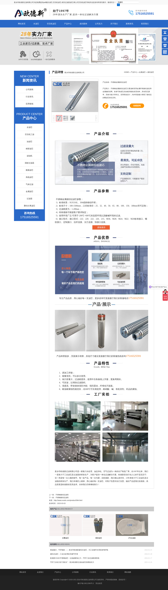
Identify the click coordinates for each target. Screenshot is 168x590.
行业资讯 (29, 97)
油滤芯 (29, 142)
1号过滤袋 (132, 538)
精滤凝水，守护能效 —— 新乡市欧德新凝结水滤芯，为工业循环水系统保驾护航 (79, 550)
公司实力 (98, 24)
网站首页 (21, 24)
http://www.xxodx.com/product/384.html (68, 500)
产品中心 (68, 24)
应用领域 (29, 104)
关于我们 (114, 24)
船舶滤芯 (29, 170)
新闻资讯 (129, 24)
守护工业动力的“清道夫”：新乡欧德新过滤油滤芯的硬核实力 (72, 562)
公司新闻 (29, 89)
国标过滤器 (29, 163)
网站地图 (127, 572)
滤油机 (29, 156)
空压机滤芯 (51, 24)
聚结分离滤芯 (29, 206)
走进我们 (40, 572)
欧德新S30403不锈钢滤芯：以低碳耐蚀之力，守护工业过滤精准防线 (74, 558)
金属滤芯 (142, 72)
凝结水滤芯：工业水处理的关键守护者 (64, 554)
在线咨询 (137, 106)
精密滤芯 (29, 149)
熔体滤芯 (98, 538)
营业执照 (99, 583)
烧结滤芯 (150, 72)
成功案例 (83, 24)
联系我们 (145, 24)
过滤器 (29, 199)
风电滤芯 (29, 177)
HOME (126, 72)
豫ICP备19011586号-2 (86, 583)
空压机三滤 (29, 134)
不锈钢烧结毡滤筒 (62, 495)
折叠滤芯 (65, 538)
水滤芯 (36, 24)
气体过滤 (29, 184)
